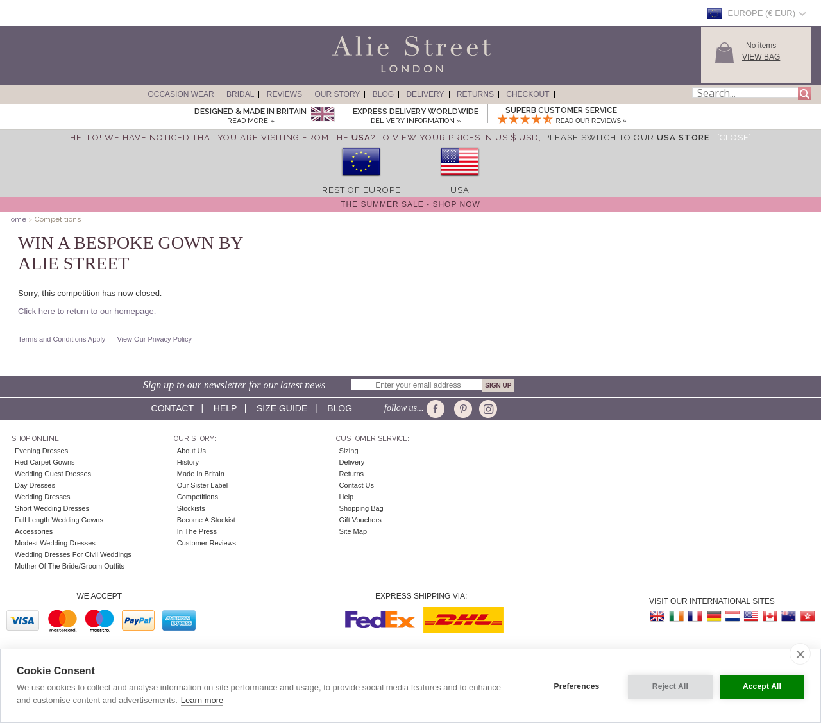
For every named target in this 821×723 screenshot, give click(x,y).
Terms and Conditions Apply (61, 339)
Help (225, 408)
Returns (475, 94)
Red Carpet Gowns (45, 462)
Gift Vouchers (360, 520)
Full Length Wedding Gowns (59, 520)
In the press (197, 531)
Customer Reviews (206, 543)
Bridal (240, 94)
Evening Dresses (41, 450)
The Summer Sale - (410, 204)
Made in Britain (200, 474)
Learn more (202, 700)
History (188, 462)
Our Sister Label (202, 485)
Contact (172, 408)
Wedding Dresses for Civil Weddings (73, 554)
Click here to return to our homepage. (87, 311)
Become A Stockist (206, 520)
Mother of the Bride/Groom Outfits (69, 566)
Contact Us (356, 485)
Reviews (284, 94)
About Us (191, 450)
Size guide (282, 408)
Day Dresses (35, 485)
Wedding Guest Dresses (53, 474)
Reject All (668, 685)
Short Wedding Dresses (52, 508)
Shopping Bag (361, 508)
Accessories (34, 531)
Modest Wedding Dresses (55, 543)
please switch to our (626, 137)
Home (15, 219)
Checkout (527, 94)
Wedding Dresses (43, 497)
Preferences (575, 685)
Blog (383, 94)
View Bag (761, 57)
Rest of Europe (361, 190)
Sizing (349, 450)
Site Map (353, 531)
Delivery (425, 94)
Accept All (762, 685)
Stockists (191, 508)
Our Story (337, 94)
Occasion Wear (181, 94)
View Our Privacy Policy (154, 339)
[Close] (734, 137)
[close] (800, 654)
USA (460, 190)
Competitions (197, 497)
